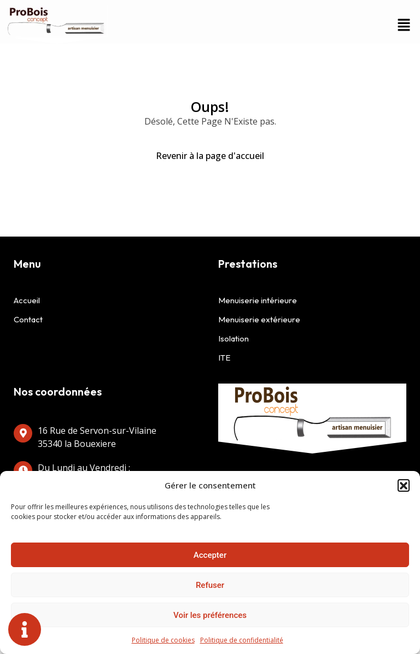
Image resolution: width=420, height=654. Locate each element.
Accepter (210, 555)
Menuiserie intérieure (257, 300)
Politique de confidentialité (241, 640)
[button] (403, 485)
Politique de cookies (163, 640)
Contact (28, 319)
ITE (224, 357)
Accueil (27, 300)
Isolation (233, 338)
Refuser (210, 585)
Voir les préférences (210, 615)
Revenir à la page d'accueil (210, 156)
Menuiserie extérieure (259, 319)
